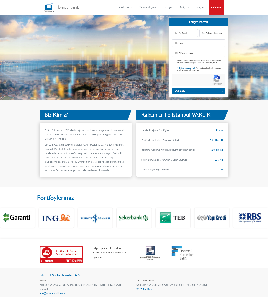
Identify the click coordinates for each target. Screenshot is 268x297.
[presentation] (197, 80)
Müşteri (184, 7)
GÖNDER (199, 91)
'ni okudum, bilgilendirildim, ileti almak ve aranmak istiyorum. (199, 69)
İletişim (200, 7)
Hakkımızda (125, 7)
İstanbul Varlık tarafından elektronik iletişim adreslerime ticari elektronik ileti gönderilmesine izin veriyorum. (199, 62)
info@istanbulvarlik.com (52, 293)
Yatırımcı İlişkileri (148, 7)
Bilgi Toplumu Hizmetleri (107, 248)
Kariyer (169, 7)
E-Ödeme (216, 7)
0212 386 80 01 (144, 289)
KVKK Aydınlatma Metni (186, 68)
